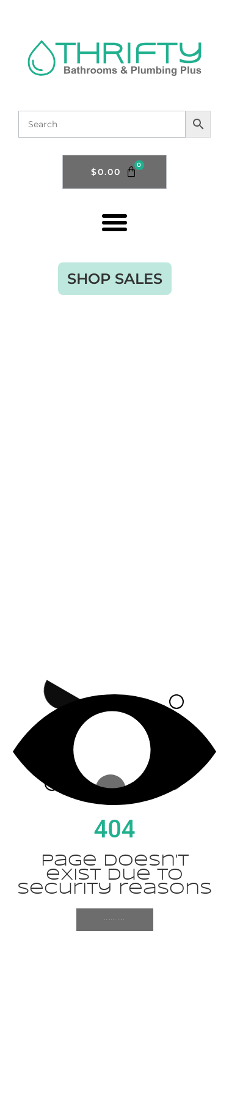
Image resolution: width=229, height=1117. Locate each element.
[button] (115, 222)
